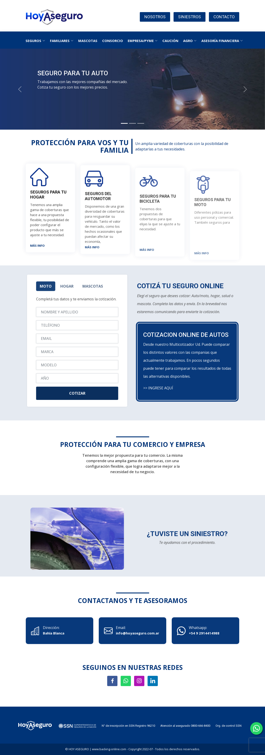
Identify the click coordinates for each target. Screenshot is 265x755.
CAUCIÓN (170, 40)
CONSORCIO (112, 40)
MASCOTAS (87, 40)
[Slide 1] (124, 123)
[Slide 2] (132, 123)
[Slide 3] (140, 123)
